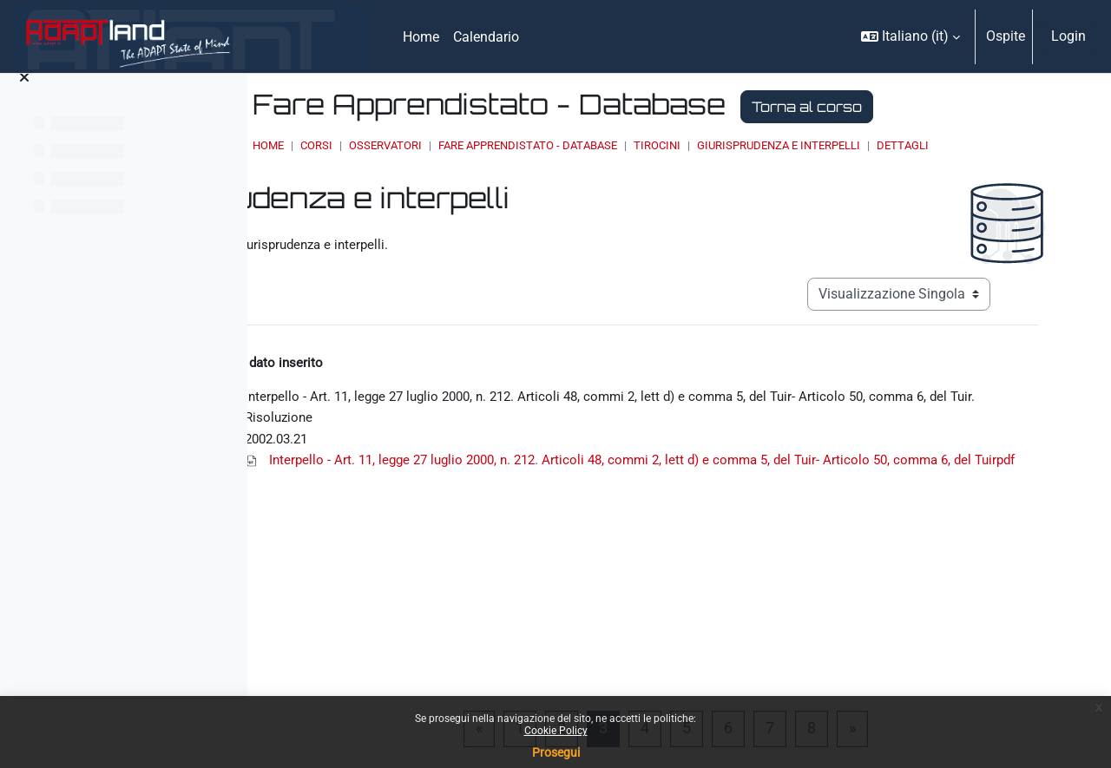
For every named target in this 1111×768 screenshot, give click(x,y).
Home (428, 145)
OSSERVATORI (545, 145)
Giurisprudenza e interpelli (939, 145)
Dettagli (456, 161)
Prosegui (556, 752)
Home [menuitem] (421, 37)
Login (1068, 36)
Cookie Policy (556, 731)
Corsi (477, 145)
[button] (910, 36)
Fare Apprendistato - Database (688, 145)
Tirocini (817, 145)
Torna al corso (967, 106)
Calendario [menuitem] (486, 37)
